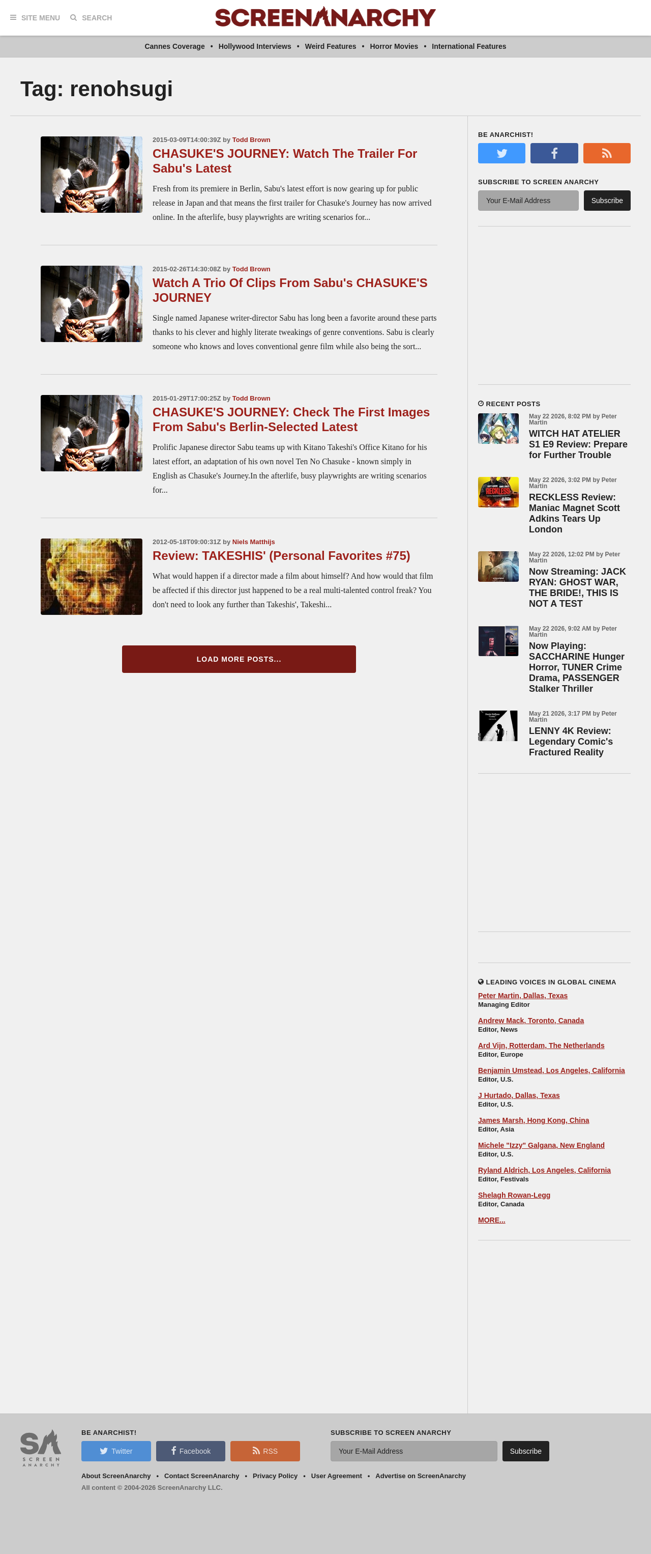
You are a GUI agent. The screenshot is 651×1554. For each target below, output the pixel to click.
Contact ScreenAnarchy (201, 1476)
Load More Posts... (239, 659)
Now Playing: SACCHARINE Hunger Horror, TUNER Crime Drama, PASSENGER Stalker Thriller (577, 667)
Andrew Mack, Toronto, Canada (531, 1020)
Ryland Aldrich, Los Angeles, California (544, 1170)
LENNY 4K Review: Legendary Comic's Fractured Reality (571, 741)
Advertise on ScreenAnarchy (420, 1476)
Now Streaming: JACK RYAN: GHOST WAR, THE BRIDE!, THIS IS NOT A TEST (577, 588)
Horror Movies (394, 46)
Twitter (116, 1450)
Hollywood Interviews (255, 46)
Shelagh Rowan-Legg (514, 1195)
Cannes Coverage (174, 46)
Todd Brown (251, 140)
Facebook (191, 1450)
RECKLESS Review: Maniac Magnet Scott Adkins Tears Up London (574, 513)
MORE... (492, 1220)
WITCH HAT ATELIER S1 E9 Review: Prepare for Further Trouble (578, 444)
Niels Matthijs (253, 542)
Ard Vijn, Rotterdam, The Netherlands (541, 1045)
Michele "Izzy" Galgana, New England (541, 1145)
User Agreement (336, 1476)
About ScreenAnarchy (116, 1476)
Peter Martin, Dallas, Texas (523, 996)
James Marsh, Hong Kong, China (533, 1120)
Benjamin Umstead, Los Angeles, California (551, 1070)
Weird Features (331, 46)
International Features (469, 46)
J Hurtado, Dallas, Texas (519, 1095)
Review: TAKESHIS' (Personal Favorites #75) (281, 555)
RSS (265, 1450)
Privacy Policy (275, 1476)
